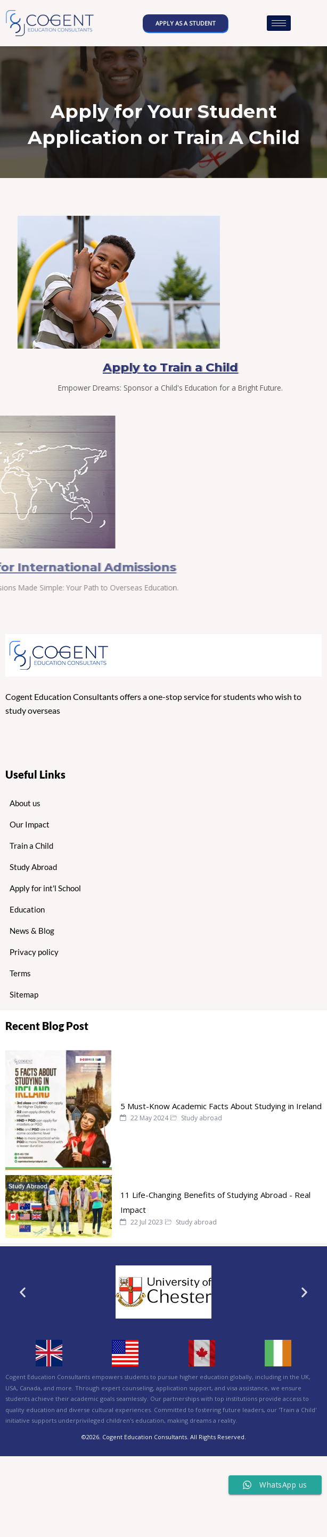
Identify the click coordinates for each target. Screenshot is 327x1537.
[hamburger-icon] (279, 23)
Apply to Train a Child (207, 367)
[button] (22, 1292)
